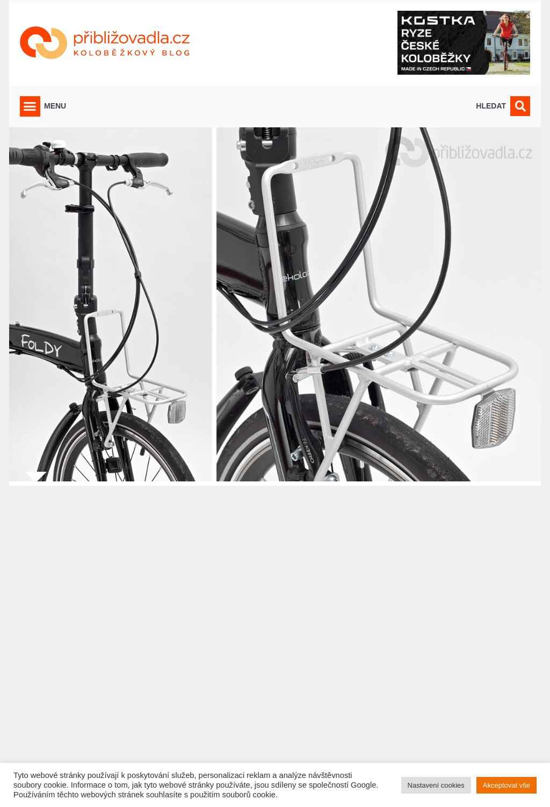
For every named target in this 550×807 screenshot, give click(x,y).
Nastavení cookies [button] (436, 785)
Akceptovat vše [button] (506, 785)
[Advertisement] (275, 640)
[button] (30, 106)
